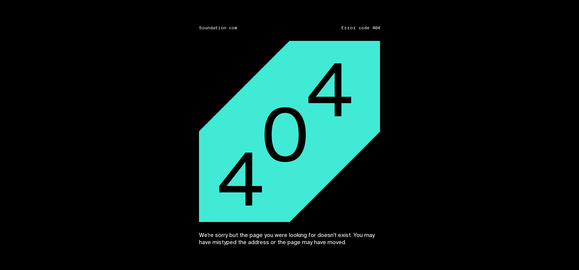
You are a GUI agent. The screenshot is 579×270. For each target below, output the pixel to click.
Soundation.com (218, 28)
